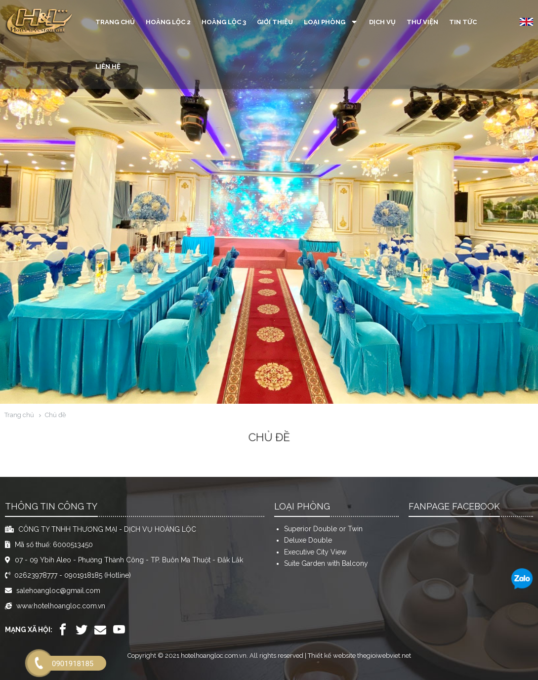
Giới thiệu (275, 22)
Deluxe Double (308, 540)
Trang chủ (115, 22)
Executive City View (315, 552)
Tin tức (463, 22)
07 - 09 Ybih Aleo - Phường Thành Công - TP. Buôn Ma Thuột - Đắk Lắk (129, 560)
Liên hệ (108, 66)
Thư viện (422, 22)
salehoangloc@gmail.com (58, 591)
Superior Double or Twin (323, 529)
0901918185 (83, 575)
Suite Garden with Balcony (326, 563)
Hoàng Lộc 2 (168, 22)
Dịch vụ (382, 22)
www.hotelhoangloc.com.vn (60, 606)
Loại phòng (331, 22)
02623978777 (35, 575)
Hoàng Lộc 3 (224, 22)
